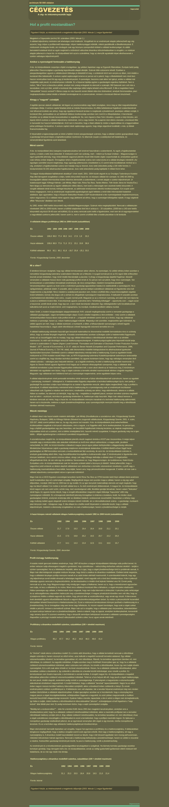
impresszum (134, 804)
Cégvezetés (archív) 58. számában (54, 38)
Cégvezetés (51, 10)
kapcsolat (135, 9)
